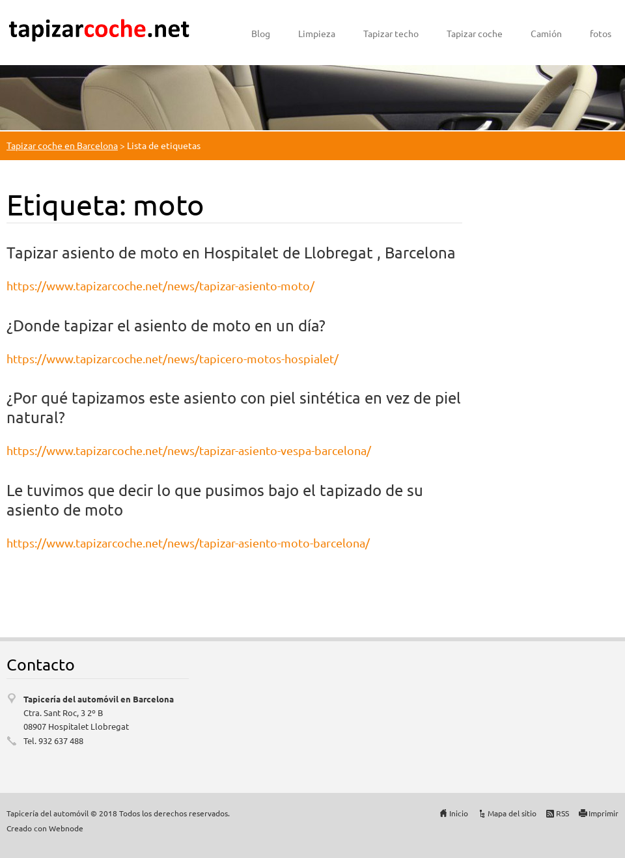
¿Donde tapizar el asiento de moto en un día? (166, 325)
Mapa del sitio (512, 813)
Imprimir (603, 813)
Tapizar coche (475, 33)
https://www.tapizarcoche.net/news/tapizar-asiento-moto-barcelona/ (188, 542)
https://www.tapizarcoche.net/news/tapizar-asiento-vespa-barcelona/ (189, 450)
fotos (600, 33)
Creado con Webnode (45, 828)
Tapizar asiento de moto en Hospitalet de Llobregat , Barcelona (231, 252)
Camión (546, 33)
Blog (260, 33)
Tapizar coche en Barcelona (62, 145)
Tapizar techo (391, 33)
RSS (562, 813)
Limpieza (316, 33)
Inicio (458, 813)
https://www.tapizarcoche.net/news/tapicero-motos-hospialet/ (173, 358)
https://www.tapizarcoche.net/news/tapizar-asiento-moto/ (160, 285)
